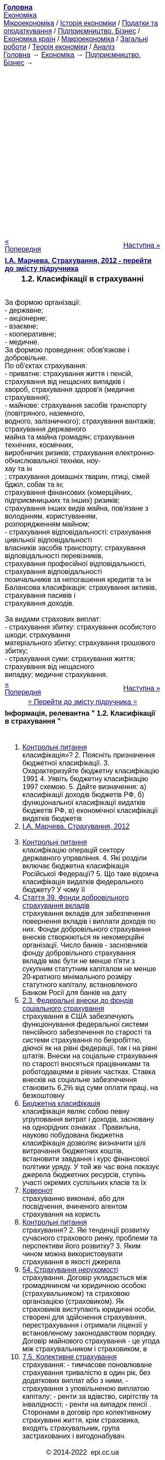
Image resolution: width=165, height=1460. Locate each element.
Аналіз (104, 47)
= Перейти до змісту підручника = (82, 702)
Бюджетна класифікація (61, 1103)
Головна (17, 55)
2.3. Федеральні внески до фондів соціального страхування (77, 1004)
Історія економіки (88, 23)
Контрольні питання (54, 747)
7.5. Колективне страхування (69, 1357)
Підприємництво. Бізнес (97, 31)
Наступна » (141, 245)
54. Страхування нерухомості (70, 1269)
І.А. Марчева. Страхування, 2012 (75, 826)
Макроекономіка (87, 39)
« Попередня (23, 245)
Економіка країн (29, 39)
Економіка (20, 15)
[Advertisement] (82, 149)
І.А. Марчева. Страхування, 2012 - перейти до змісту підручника (78, 264)
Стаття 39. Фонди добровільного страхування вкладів (75, 901)
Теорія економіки (59, 47)
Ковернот (37, 1190)
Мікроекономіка (29, 23)
